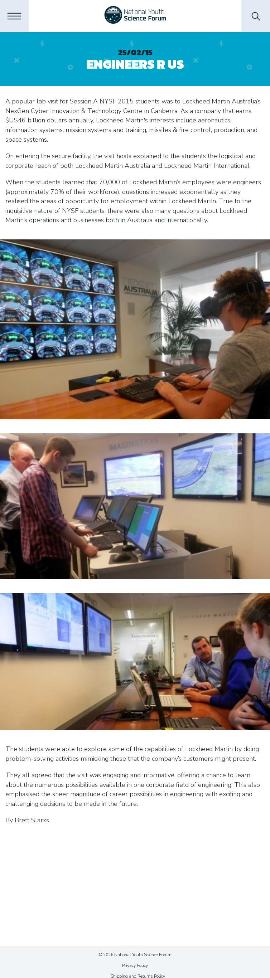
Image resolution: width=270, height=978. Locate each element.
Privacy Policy (135, 965)
